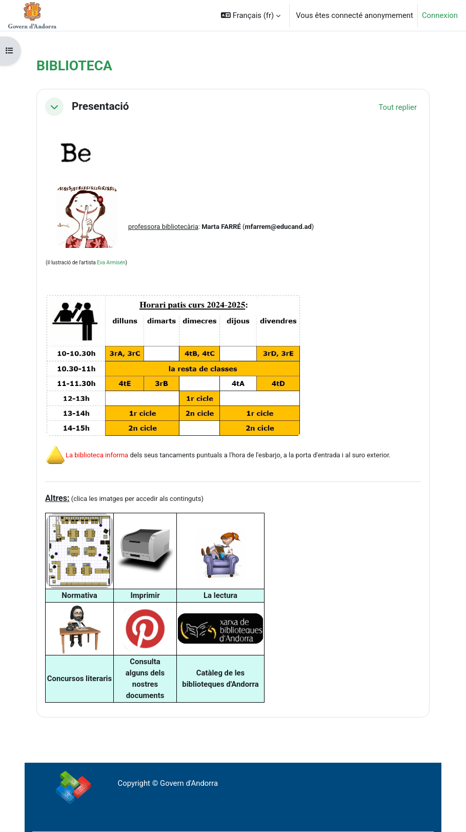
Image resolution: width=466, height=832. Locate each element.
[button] (250, 15)
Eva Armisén (111, 262)
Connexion (440, 15)
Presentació (100, 106)
